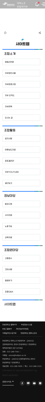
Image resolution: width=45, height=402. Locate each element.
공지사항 (8, 139)
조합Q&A (9, 292)
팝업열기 (36, 3)
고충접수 (8, 258)
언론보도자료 (10, 150)
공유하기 (41, 32)
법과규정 (8, 204)
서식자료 (8, 215)
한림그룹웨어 (7, 329)
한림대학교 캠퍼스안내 (29, 333)
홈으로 (5, 32)
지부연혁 (8, 107)
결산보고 (8, 183)
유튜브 (34, 383)
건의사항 (8, 269)
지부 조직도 (9, 95)
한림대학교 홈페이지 (9, 324)
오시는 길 (9, 118)
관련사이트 (6, 382)
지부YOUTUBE (12, 172)
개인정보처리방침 (22, 329)
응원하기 (8, 281)
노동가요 (8, 226)
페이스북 (22, 383)
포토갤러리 (9, 161)
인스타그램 (40, 383)
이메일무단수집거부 (9, 333)
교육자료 (8, 237)
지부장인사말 (10, 73)
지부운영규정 (10, 84)
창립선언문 (9, 62)
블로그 (28, 383)
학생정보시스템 (26, 324)
